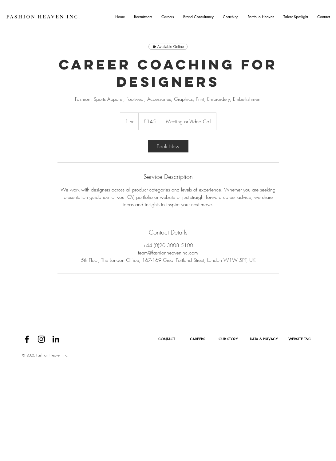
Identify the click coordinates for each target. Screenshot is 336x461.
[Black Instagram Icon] (41, 339)
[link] (168, 146)
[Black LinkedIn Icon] (56, 339)
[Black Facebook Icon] (27, 339)
